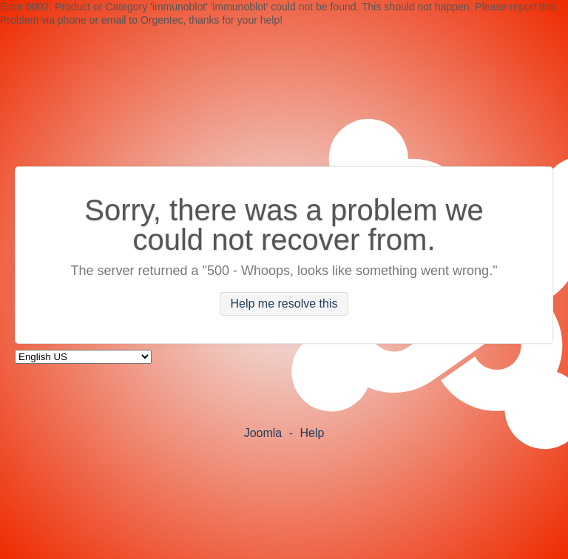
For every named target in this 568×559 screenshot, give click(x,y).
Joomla (263, 433)
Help (312, 433)
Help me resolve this (284, 304)
